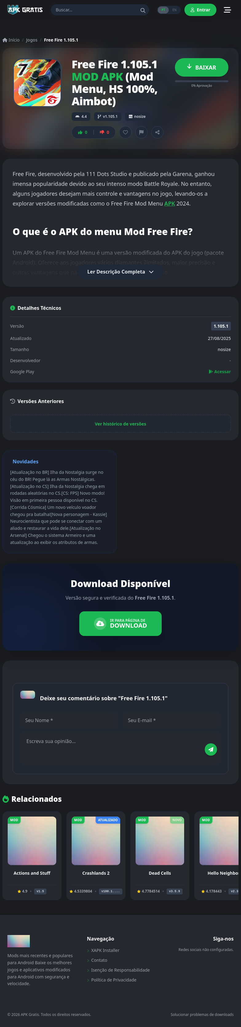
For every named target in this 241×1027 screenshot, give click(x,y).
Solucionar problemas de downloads (202, 1014)
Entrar (200, 10)
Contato (97, 960)
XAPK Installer (103, 950)
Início (11, 40)
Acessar (220, 371)
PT (163, 10)
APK (169, 203)
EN (174, 10)
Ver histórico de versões (120, 424)
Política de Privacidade (111, 980)
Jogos (32, 40)
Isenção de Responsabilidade (118, 970)
